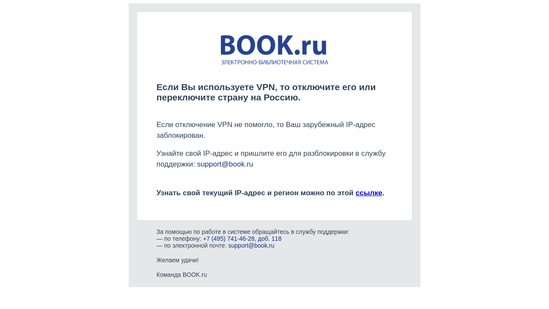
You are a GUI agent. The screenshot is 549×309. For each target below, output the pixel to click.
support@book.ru (225, 164)
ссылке (369, 193)
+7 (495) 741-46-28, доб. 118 (242, 238)
